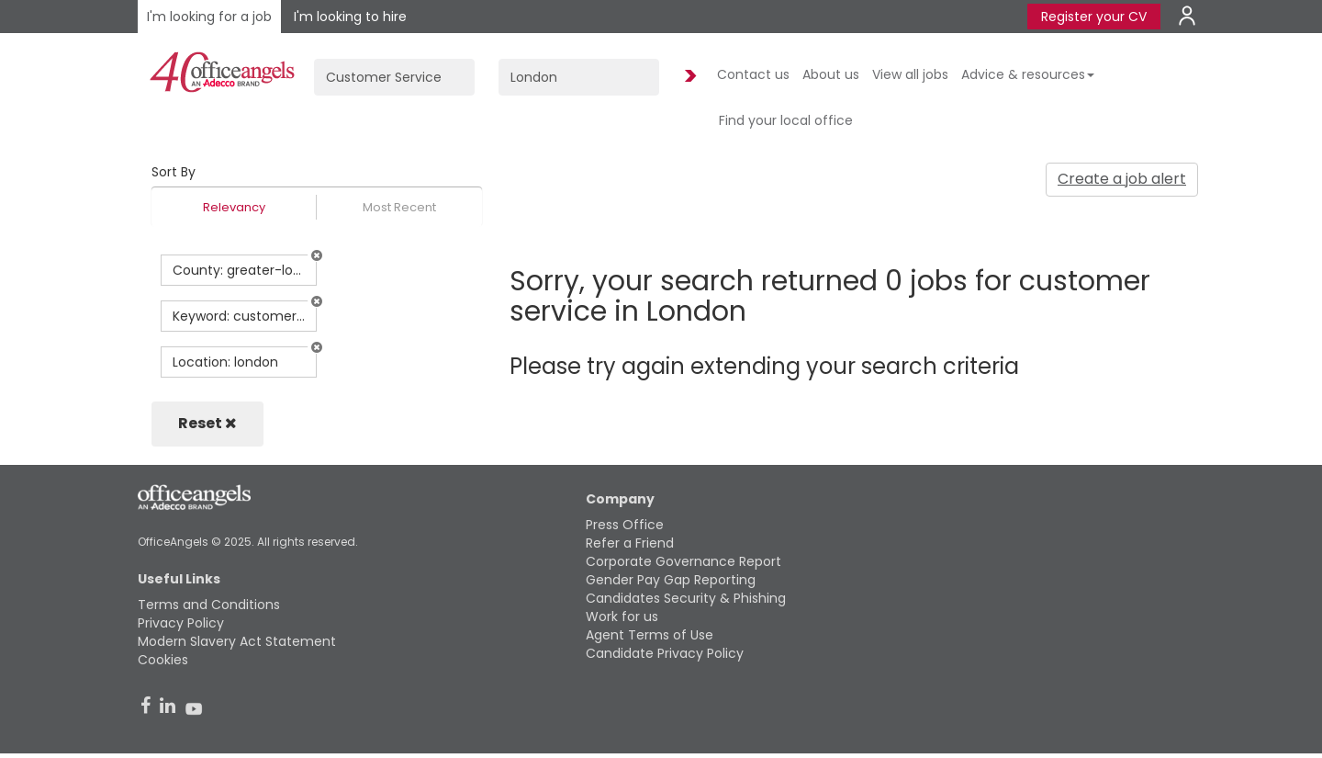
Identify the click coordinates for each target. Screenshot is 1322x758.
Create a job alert (1122, 178)
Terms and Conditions (209, 604)
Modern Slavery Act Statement (237, 641)
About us (830, 74)
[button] (317, 255)
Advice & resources (1027, 74)
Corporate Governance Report (683, 561)
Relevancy (234, 207)
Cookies (163, 660)
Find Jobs (688, 76)
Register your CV (1094, 16)
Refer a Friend (630, 543)
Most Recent (399, 207)
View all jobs (910, 74)
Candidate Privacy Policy (665, 653)
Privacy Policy (181, 623)
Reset (207, 423)
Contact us (753, 74)
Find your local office (786, 120)
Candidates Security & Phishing (686, 598)
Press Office (625, 524)
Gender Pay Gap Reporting (671, 580)
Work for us (622, 616)
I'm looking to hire (350, 16)
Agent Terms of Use (649, 635)
